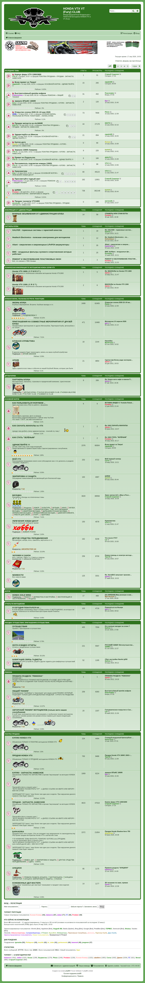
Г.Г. (67, 915)
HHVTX (107, 123)
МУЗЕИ (71, 508)
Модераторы (62, 933)
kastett (107, 149)
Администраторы (18, 933)
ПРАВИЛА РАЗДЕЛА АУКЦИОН (34, 877)
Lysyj (14, 136)
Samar (107, 884)
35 (68, 193)
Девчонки (90, 933)
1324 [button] (134, 66)
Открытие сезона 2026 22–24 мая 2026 (32, 112)
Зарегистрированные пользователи (18, 935)
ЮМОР (35, 508)
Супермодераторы (33, 933)
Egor (78, 950)
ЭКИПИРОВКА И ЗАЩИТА (39, 194)
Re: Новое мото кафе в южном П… (118, 379)
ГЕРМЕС (109, 929)
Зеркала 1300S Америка (26, 150)
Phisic (107, 112)
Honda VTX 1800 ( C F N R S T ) (26, 271)
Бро (106, 101)
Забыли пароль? (77, 906)
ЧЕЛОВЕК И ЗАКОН (21, 555)
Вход (6, 903)
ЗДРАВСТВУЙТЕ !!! (19, 138)
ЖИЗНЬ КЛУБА (47, 116)
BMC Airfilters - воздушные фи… (117, 252)
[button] (110, 66)
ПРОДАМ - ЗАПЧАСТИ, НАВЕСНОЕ (25, 127)
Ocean (29, 958)
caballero (97, 958)
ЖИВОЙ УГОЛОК (28, 532)
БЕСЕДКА (17, 495)
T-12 (23, 489)
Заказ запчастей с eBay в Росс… (118, 495)
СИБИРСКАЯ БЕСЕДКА (30, 511)
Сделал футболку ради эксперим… (119, 360)
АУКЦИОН (17, 868)
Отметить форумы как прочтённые (128, 61)
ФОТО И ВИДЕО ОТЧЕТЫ (24, 645)
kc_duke (51, 942)
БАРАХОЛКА (18, 831)
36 (71, 193)
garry (107, 323)
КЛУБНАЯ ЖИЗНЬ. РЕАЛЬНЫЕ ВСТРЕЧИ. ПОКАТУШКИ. (34, 115)
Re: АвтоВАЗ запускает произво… (118, 575)
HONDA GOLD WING (21, 595)
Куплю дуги (20, 142)
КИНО (63, 508)
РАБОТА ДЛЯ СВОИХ (21, 514)
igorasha (18, 942)
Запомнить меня (91, 906)
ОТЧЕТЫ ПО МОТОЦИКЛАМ (15, 604)
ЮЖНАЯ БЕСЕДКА (41, 509)
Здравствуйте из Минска (26, 134)
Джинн (119, 958)
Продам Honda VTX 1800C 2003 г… (118, 755)
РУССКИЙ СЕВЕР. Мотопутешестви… (119, 645)
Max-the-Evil (109, 596)
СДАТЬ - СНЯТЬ (34, 862)
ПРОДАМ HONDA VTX (22, 755)
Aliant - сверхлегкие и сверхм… (117, 244)
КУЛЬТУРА (45, 508)
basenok (75, 942)
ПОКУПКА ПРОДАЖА (47, 76)
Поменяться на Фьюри (114, 607)
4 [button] (124, 66)
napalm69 (16, 84)
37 (74, 193)
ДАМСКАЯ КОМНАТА (65, 513)
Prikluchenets (17, 95)
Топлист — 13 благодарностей (17, 955)
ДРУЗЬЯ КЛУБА (10, 376)
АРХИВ (15, 360)
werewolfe (16, 203)
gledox (107, 576)
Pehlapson (30, 942)
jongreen (85, 942)
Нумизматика (21, 171)
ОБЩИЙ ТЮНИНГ (20, 182)
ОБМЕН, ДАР (28, 860)
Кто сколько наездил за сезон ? (117, 626)
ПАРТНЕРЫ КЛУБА (11, 226)
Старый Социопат (112, 74)
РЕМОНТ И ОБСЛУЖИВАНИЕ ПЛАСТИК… (121, 259)
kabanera (108, 869)
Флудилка (26, 508)
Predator (15, 192)
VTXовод (44, 933)
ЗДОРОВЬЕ (44, 514)
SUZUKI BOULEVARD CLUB (48, 392)
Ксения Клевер (36, 915)
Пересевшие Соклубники (77, 933)
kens (14, 103)
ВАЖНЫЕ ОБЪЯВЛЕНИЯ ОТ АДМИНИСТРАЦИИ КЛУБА (38, 214)
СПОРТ (35, 514)
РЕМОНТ (26, 597)
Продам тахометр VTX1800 (27, 201)
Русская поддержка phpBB (72, 973)
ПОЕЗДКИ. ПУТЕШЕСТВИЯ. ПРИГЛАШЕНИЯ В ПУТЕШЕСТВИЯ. (27, 622)
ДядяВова (109, 833)
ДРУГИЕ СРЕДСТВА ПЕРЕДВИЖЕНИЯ (30, 538)
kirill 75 (15, 125)
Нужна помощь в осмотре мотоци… (119, 555)
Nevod (138, 958)
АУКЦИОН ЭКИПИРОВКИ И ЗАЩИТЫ (38, 879)
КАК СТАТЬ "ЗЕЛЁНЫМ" (23, 437)
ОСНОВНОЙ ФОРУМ (52, 84)
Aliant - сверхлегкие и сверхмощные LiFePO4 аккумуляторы (40, 245)
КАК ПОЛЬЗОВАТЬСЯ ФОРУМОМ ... (28, 403)
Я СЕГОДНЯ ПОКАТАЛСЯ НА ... (26, 608)
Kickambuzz (109, 239)
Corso (107, 460)
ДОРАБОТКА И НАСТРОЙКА (43, 597)
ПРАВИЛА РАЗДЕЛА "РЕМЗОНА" (27, 676)
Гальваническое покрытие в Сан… (118, 710)
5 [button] (127, 66)
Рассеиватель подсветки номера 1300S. (33, 163)
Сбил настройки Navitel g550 (116, 659)
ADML (14, 114)
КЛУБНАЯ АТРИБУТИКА (23, 341)
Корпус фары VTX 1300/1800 (28, 74)
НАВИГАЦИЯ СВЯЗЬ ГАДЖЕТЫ (27, 659)
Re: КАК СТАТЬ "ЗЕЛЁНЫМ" (116, 437)
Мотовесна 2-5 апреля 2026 (115, 321)
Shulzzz (128, 929)
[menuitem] (17, 33)
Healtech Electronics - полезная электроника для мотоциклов (41, 237)
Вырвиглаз (42, 958)
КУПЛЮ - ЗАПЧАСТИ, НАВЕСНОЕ (28, 773)
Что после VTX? (111, 538)
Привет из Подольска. (25, 157)
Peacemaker (109, 93)
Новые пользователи (41, 935)
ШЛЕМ (18, 190)
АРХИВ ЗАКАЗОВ (28, 354)
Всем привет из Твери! (25, 82)
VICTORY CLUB (29, 394)
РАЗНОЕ (58, 879)
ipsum (107, 381)
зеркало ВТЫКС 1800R (25, 101)
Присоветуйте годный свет (27, 179)
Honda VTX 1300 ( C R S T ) (24, 284)
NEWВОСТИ (17, 575)
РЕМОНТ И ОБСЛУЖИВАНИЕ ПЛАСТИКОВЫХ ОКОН (36, 259)
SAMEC (108, 647)
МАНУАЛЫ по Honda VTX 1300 (116, 284)
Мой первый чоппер (113, 459)
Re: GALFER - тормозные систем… (118, 230)
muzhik (40, 942)
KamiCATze (109, 246)
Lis (106, 540)
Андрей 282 (57, 929)
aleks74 (108, 157)
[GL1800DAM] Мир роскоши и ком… (119, 595)
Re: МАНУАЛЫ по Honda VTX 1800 (118, 271)
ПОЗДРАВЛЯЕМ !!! (29, 315)
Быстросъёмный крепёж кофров (30, 93)
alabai (59, 915)
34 (65, 193)
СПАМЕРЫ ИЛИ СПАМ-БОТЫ (116, 213)
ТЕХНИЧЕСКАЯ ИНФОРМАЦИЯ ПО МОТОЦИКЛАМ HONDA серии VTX (30, 267)
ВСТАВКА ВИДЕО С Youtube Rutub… (119, 403)
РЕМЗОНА (51, 95)
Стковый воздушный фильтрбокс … (119, 737)
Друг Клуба (112, 933)
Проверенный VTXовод (58, 935)
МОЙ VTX (16, 459)
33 (62, 193)
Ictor (14, 173)
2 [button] (117, 66)
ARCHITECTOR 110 (28, 549)
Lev (106, 711)
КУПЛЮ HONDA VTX (21, 738)
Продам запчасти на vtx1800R (29, 123)
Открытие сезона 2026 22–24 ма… (118, 302)
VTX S (14, 76)
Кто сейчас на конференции (16, 920)
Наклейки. (109, 341)
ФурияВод (52, 933)
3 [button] (121, 66)
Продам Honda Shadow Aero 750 (117, 831)
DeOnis (108, 232)
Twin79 (107, 557)
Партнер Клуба (101, 933)
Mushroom (109, 342)
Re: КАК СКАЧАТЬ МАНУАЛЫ (116, 425)
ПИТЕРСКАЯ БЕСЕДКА (22, 509)
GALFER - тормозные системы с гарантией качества (37, 230)
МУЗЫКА (55, 508)
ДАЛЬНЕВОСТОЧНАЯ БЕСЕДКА (54, 511)
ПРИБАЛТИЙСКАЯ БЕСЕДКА (43, 513)
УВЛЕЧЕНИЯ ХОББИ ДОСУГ (23, 175)
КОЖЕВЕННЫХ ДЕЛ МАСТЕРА (26, 883)
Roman (15, 144)
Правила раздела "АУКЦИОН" (116, 868)
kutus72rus (109, 739)
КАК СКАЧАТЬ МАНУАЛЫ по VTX (27, 426)
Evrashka (108, 253)
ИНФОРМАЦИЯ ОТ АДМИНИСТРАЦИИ (18, 210)
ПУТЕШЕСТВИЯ (19, 626)
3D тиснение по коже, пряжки (116, 883)
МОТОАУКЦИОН (55, 877)
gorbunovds (62, 942)
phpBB (67, 971)
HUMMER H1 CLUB (45, 394)
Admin (107, 273)
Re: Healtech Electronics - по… (116, 237)
